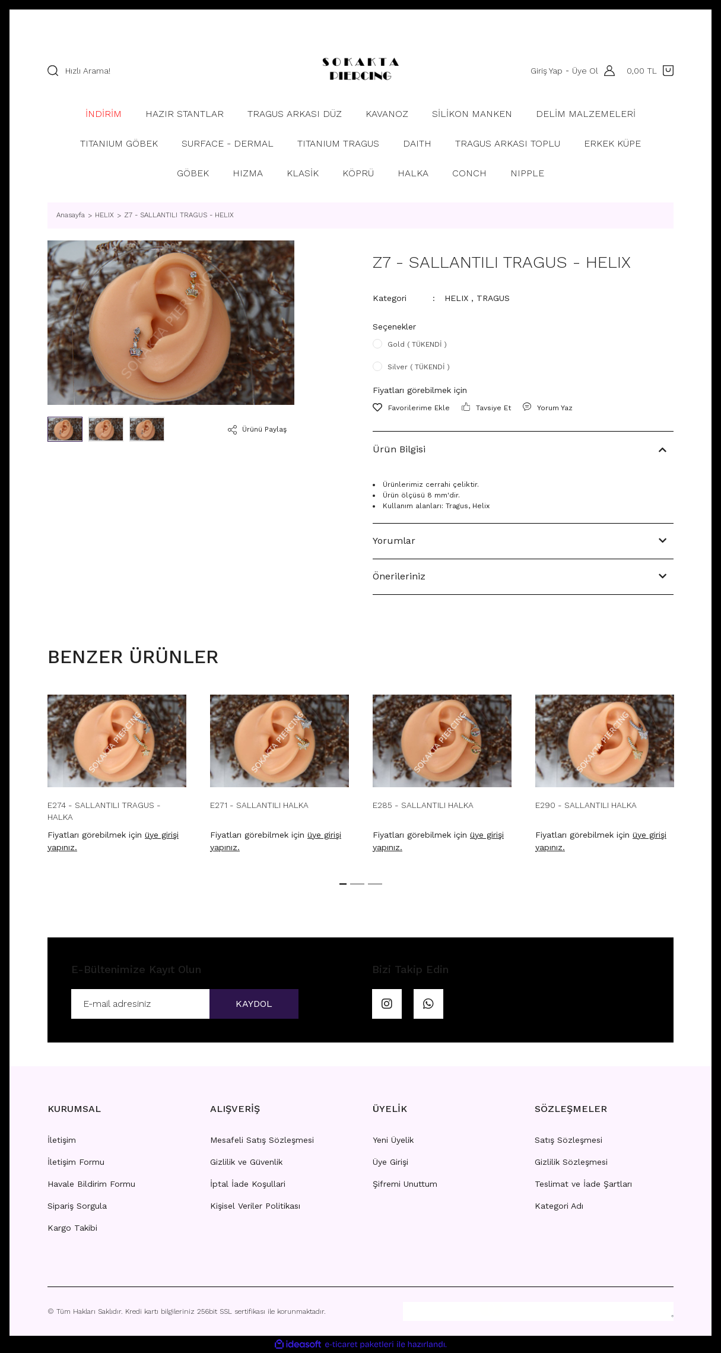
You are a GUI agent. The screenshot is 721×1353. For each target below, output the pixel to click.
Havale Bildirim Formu (91, 1184)
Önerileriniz (399, 576)
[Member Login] (606, 70)
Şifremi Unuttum (405, 1184)
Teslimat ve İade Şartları (583, 1184)
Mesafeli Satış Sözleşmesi (262, 1140)
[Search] (170, 70)
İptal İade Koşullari (247, 1184)
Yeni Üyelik (393, 1140)
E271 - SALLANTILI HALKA (259, 805)
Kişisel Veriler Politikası (255, 1206)
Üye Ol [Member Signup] (585, 70)
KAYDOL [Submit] (254, 1003)
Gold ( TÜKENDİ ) (417, 344)
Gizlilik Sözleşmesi (571, 1162)
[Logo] (360, 70)
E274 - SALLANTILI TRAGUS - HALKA (104, 811)
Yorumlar (394, 540)
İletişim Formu (75, 1162)
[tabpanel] (117, 777)
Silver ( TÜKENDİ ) (419, 367)
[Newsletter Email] (184, 1004)
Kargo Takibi (72, 1227)
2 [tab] (357, 884)
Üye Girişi (390, 1162)
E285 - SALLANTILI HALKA (423, 805)
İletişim (61, 1140)
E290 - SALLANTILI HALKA (586, 805)
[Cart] (650, 70)
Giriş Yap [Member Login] (547, 70)
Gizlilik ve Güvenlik (246, 1162)
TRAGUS (493, 298)
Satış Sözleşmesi (568, 1140)
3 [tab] (375, 884)
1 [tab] (343, 884)
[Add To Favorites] (411, 408)
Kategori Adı (559, 1206)
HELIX (456, 298)
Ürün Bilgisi (399, 449)
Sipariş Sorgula (77, 1206)
